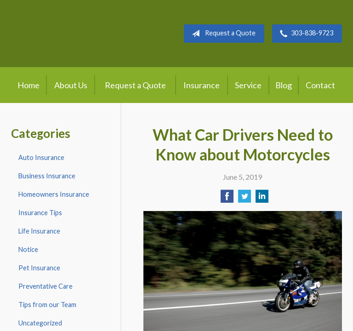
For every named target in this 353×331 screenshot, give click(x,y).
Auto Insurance (41, 157)
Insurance (201, 85)
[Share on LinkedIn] (262, 198)
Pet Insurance (39, 268)
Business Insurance (46, 176)
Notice (28, 249)
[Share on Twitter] (244, 198)
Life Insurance (39, 231)
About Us (70, 85)
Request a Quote (222, 33)
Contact (320, 85)
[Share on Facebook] (227, 198)
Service (248, 85)
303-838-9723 (304, 33)
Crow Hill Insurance (85, 33)
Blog (283, 85)
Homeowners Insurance (53, 194)
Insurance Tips (40, 213)
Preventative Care (45, 286)
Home (28, 85)
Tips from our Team (47, 304)
